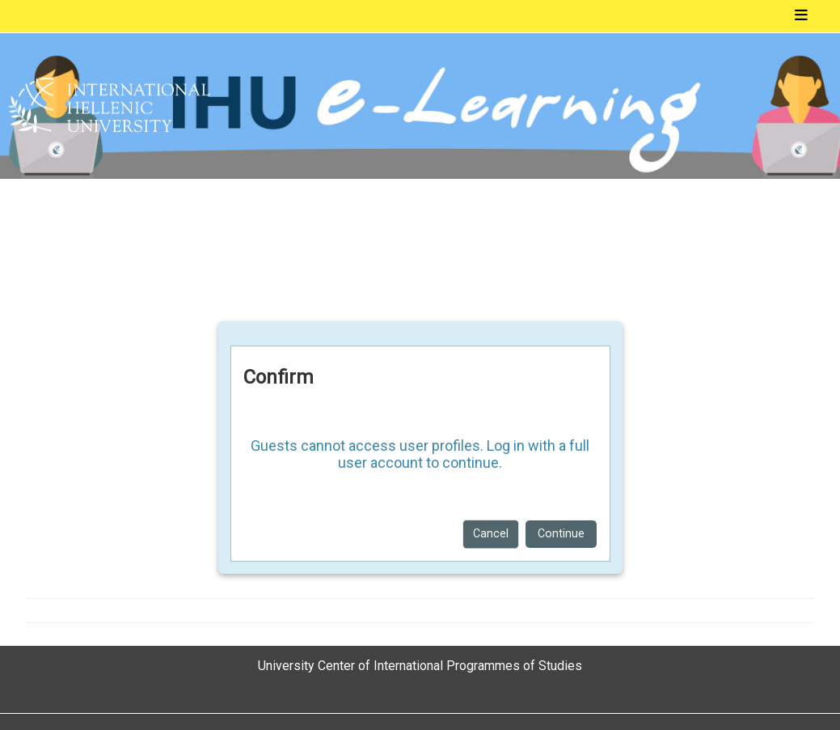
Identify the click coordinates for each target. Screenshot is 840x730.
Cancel (491, 533)
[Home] (109, 105)
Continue (561, 533)
